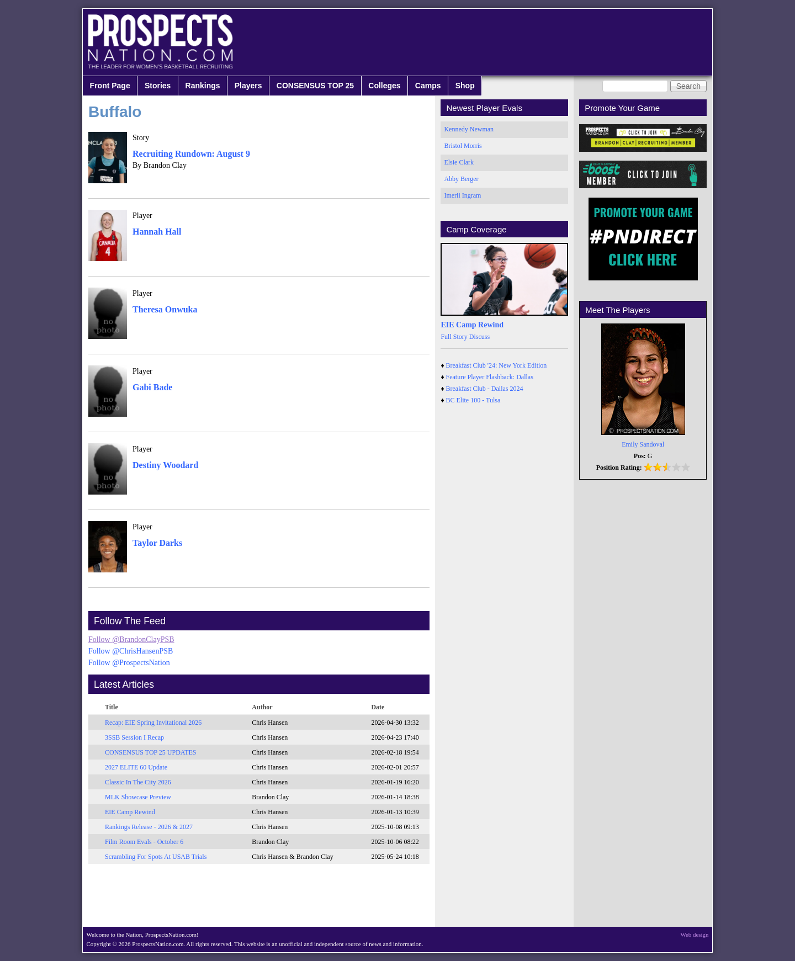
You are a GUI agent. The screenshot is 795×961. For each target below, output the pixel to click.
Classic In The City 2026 (138, 782)
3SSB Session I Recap (134, 737)
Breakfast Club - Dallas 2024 (484, 388)
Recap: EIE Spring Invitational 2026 (153, 722)
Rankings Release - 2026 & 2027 (149, 827)
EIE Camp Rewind (130, 812)
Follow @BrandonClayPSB (131, 639)
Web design (695, 934)
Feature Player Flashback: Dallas (489, 377)
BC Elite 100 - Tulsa (473, 400)
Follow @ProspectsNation (129, 663)
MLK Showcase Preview (138, 797)
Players (248, 85)
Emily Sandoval (643, 444)
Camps (428, 85)
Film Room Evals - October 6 (144, 842)
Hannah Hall (156, 231)
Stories (158, 85)
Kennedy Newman (469, 129)
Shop (465, 85)
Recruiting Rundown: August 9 (191, 153)
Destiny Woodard (165, 465)
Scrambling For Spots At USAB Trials (155, 857)
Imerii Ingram (462, 195)
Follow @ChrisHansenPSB (130, 651)
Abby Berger (461, 179)
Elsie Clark (459, 162)
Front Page (110, 85)
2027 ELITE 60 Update (136, 767)
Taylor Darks (157, 543)
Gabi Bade (152, 387)
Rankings (203, 85)
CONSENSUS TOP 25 (315, 85)
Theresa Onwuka (165, 309)
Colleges (384, 85)
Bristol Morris (462, 146)
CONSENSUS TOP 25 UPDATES (151, 752)
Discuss (479, 337)
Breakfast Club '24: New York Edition (496, 365)
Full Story (454, 337)
